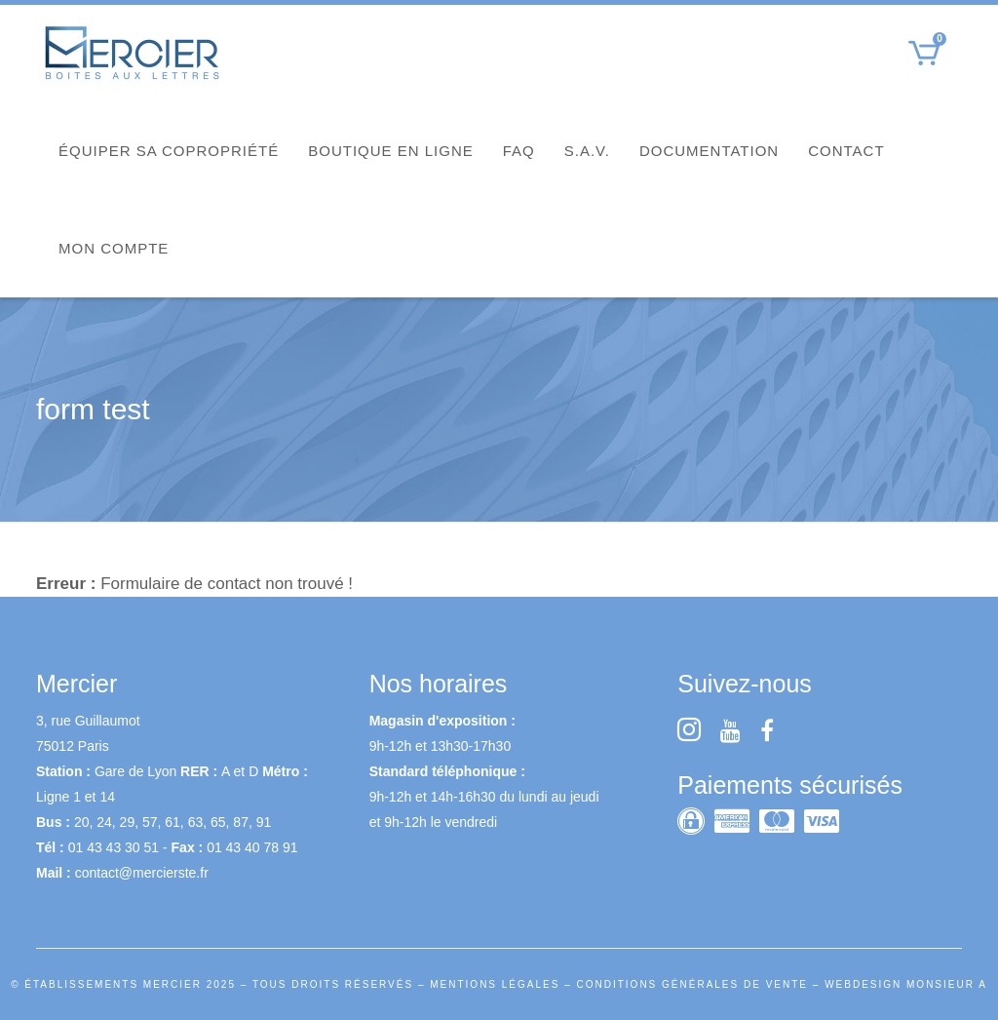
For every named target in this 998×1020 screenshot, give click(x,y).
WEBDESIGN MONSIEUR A (906, 984)
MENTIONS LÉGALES (494, 984)
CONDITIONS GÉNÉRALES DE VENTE (692, 984)
